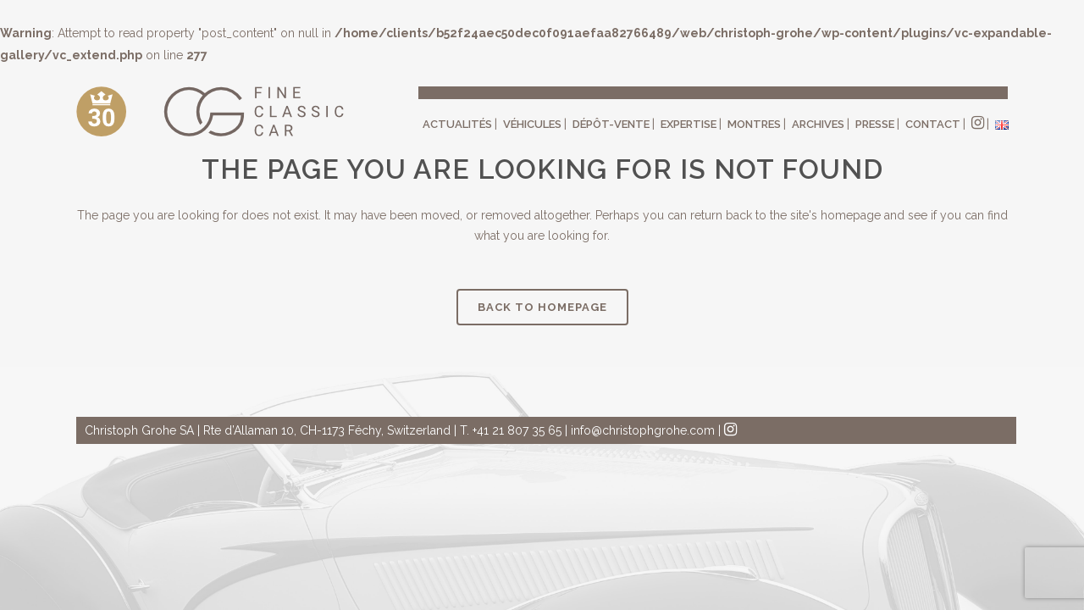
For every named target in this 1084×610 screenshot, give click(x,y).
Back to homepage (542, 307)
